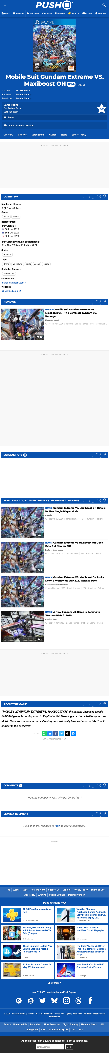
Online (6, 264)
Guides (52, 134)
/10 (18, 108)
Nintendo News (89, 1024)
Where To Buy (79, 134)
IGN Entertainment (44, 1014)
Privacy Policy (81, 889)
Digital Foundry (70, 1024)
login (57, 825)
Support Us (53, 889)
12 (39, 337)
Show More (54, 983)
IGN (102, 1024)
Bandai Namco (23, 94)
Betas (98, 553)
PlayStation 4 (23, 90)
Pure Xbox (35, 1024)
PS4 (92, 324)
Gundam (7, 254)
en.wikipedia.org (11, 291)
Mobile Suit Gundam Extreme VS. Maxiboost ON (55, 80)
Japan (37, 264)
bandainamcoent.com (14, 282)
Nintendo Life (20, 1024)
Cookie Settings (57, 895)
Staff (25, 889)
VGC (43, 1029)
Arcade (16, 216)
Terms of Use (98, 889)
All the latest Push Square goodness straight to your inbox (54, 1040)
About (16, 889)
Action (6, 216)
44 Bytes (67, 1014)
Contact (66, 889)
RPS (80, 1029)
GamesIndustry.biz (58, 1029)
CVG (73, 1029)
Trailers (99, 519)
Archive (42, 895)
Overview (8, 134)
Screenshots (38, 134)
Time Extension (52, 1024)
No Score (9, 117)
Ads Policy (29, 895)
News (64, 134)
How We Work (38, 889)
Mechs (46, 264)
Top (7, 889)
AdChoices (77, 1014)
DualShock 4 (9, 273)
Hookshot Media (18, 1014)
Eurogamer (32, 1029)
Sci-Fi (28, 264)
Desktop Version (76, 895)
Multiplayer (17, 264)
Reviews (22, 134)
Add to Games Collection (18, 126)
